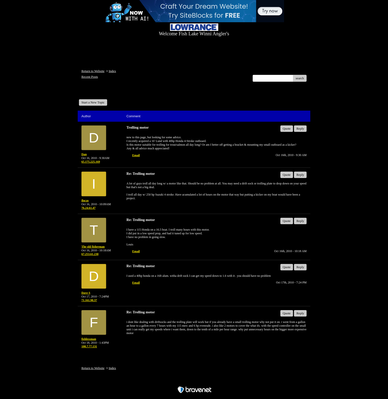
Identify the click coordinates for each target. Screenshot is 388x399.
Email (136, 155)
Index (112, 71)
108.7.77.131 (89, 346)
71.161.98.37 (89, 300)
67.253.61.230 (89, 254)
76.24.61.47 (88, 208)
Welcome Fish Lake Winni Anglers (105, 92)
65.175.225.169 (90, 161)
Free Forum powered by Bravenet (194, 381)
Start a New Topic (93, 102)
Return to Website (92, 71)
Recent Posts (89, 77)
